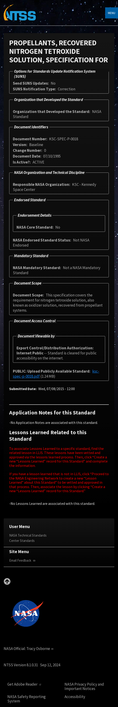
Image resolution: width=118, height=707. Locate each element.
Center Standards (22, 540)
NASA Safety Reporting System (26, 699)
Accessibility (75, 697)
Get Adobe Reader (24, 684)
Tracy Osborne (40, 648)
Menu (111, 13)
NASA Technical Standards (28, 535)
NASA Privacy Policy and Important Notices (84, 686)
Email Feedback (22, 560)
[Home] (20, 15)
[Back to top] (7, 583)
